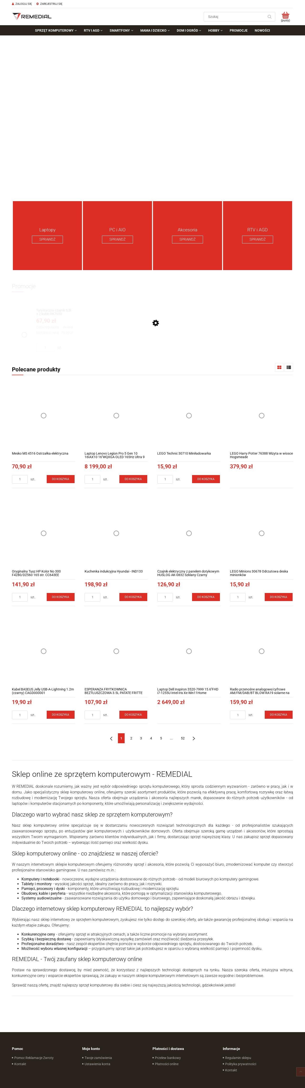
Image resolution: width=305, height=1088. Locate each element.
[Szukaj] (269, 16)
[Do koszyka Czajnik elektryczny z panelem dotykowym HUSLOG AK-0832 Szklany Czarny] (206, 597)
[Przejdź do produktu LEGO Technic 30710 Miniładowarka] (188, 415)
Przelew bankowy (168, 1058)
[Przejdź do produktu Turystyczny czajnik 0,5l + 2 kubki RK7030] (54, 312)
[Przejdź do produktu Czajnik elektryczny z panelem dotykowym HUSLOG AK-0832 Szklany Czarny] (188, 533)
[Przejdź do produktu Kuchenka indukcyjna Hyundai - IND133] (116, 533)
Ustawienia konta (97, 1064)
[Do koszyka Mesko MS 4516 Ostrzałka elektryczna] (61, 479)
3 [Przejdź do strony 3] (141, 738)
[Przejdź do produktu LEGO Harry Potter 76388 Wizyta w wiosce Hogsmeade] (261, 415)
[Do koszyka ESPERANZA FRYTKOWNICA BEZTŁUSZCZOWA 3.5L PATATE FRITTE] (133, 715)
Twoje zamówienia (98, 1058)
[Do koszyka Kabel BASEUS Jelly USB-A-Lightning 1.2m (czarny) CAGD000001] (61, 715)
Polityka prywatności (240, 1064)
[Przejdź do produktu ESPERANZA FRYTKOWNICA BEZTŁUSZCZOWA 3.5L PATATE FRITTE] (116, 651)
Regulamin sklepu (238, 1058)
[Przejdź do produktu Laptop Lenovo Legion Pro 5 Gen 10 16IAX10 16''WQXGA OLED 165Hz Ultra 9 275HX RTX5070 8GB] (116, 415)
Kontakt (20, 1064)
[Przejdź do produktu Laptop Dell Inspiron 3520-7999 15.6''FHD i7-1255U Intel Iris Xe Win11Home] (188, 651)
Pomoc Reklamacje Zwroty (34, 1058)
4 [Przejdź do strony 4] (151, 738)
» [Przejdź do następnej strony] (194, 738)
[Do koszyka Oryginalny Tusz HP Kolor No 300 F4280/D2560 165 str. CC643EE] (61, 597)
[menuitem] (55, 30)
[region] (152, 116)
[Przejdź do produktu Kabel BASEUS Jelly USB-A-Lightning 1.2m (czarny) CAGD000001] (43, 651)
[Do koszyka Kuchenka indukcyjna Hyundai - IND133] (133, 597)
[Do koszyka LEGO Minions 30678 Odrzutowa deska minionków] (279, 597)
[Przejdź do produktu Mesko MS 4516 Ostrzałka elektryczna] (43, 415)
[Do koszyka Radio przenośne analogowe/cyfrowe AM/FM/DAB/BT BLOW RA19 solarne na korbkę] (279, 715)
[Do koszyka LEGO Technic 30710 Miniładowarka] (206, 479)
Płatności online (166, 1064)
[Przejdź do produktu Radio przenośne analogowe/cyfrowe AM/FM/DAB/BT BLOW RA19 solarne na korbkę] (261, 651)
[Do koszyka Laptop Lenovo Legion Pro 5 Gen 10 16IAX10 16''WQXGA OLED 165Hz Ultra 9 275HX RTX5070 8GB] (133, 479)
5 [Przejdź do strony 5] (161, 738)
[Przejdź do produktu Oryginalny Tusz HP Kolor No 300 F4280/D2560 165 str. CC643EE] (43, 533)
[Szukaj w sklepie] (235, 16)
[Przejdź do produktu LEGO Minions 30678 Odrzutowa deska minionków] (261, 533)
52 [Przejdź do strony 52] (183, 738)
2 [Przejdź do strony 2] (131, 738)
